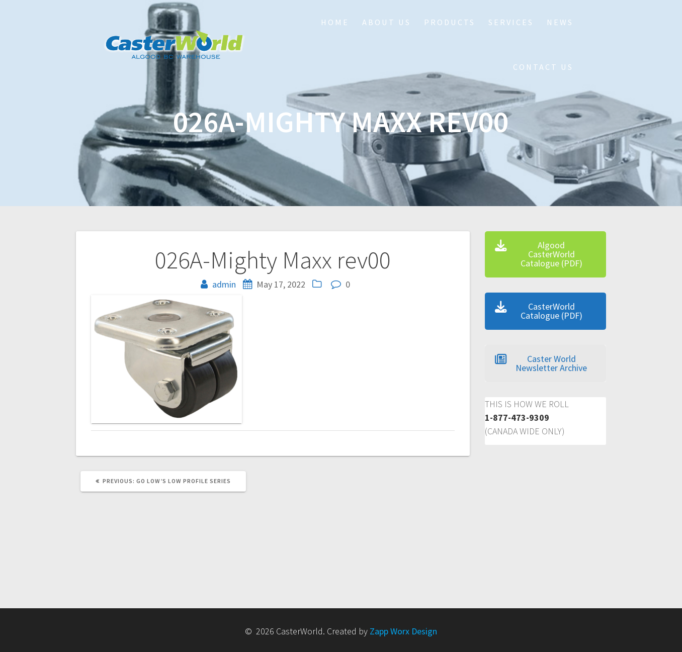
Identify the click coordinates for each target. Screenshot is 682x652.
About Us (386, 22)
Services (511, 22)
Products (449, 22)
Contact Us (543, 67)
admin (224, 284)
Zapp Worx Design (403, 631)
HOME (335, 22)
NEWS (560, 22)
